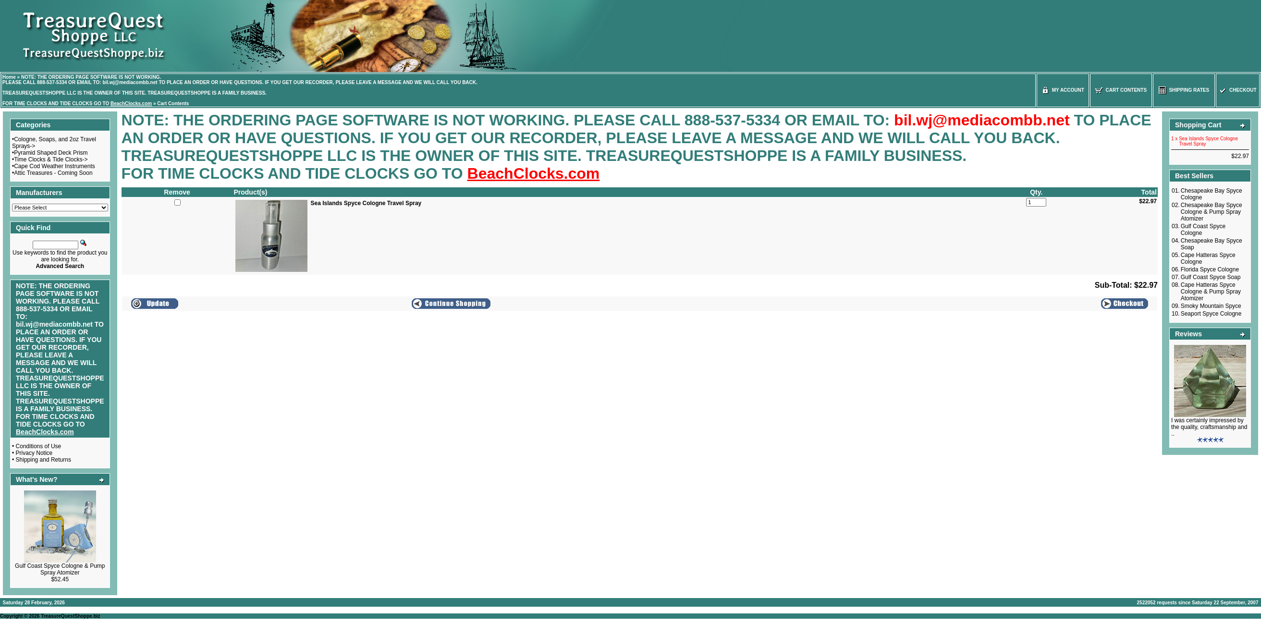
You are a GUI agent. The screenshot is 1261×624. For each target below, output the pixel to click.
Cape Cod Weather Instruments (54, 166)
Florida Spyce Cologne (1210, 269)
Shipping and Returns (43, 459)
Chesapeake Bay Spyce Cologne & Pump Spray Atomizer (1211, 212)
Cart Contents (173, 103)
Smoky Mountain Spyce (1211, 306)
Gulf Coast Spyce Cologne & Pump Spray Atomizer (60, 569)
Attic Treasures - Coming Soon (53, 173)
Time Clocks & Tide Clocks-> (50, 159)
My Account (1062, 90)
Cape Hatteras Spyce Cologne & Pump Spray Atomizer (1211, 291)
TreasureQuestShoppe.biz (70, 616)
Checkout (1237, 90)
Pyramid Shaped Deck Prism (50, 152)
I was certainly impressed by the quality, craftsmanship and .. (1209, 427)
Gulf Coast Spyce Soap (1211, 277)
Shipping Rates (1184, 90)
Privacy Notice (34, 453)
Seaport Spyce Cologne (1211, 313)
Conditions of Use (38, 446)
